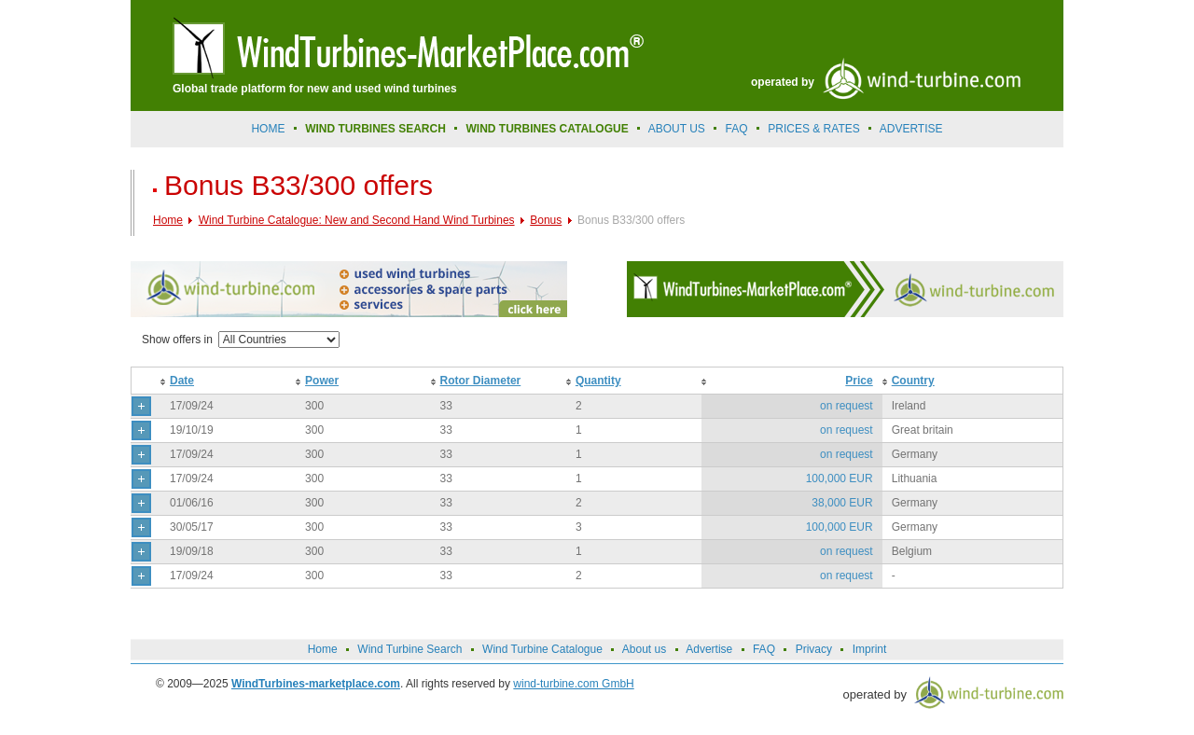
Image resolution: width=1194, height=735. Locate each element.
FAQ (737, 128)
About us (676, 128)
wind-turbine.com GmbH (573, 683)
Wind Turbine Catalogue (542, 649)
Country (913, 380)
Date (182, 380)
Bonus (546, 220)
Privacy (814, 649)
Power (322, 380)
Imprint (870, 649)
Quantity (598, 380)
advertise (911, 128)
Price (858, 380)
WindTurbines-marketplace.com (315, 683)
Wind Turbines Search (375, 128)
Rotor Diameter (480, 380)
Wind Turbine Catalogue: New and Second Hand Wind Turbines (357, 220)
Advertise (709, 649)
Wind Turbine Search (409, 649)
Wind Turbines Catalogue (547, 128)
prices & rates (813, 128)
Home (268, 128)
